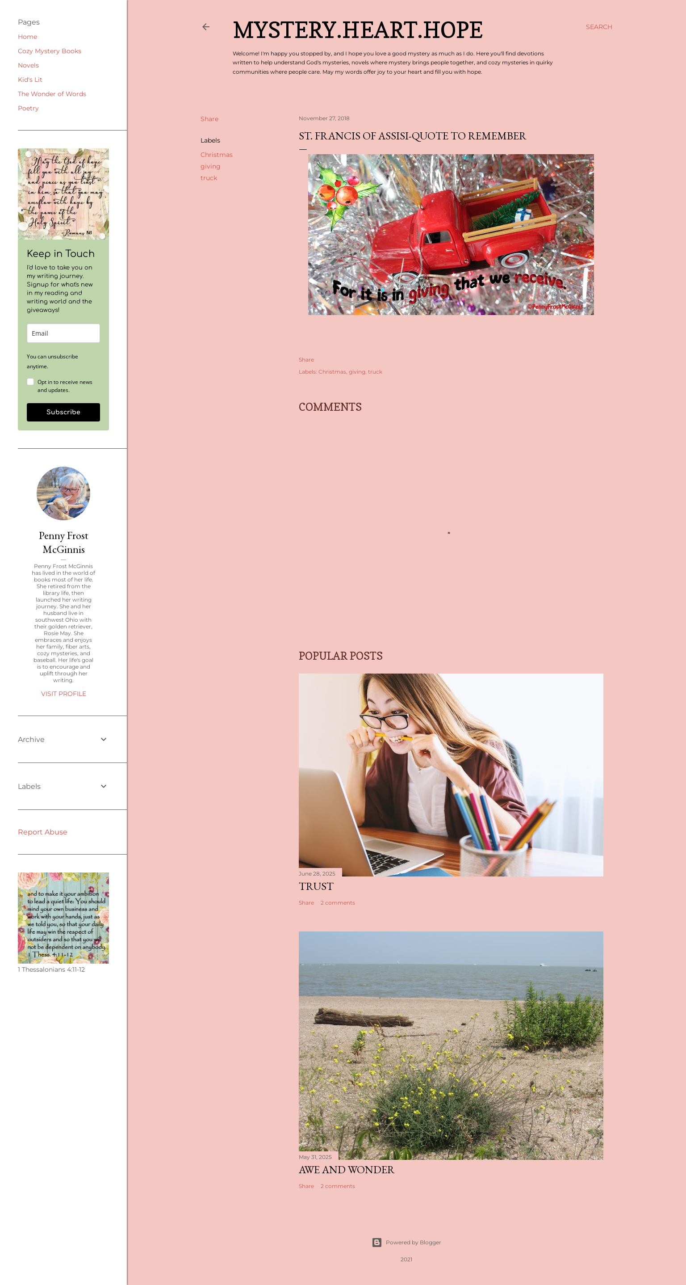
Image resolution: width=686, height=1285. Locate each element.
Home (27, 37)
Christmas (217, 155)
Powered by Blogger (406, 1242)
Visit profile (63, 694)
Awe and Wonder (347, 1169)
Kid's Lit (30, 80)
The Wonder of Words (52, 94)
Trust (316, 886)
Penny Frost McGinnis (63, 542)
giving (211, 166)
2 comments (338, 902)
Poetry (28, 108)
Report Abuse (42, 832)
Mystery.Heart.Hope (358, 29)
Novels (28, 65)
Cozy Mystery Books (49, 51)
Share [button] (209, 119)
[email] (63, 333)
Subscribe (63, 412)
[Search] (599, 27)
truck (209, 178)
